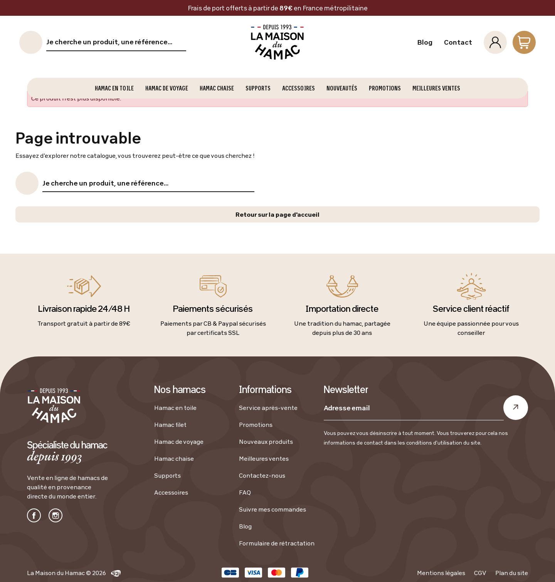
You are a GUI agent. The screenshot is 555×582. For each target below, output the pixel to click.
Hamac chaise (174, 458)
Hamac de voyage (179, 441)
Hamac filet (170, 424)
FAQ (245, 492)
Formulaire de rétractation (276, 543)
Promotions (255, 424)
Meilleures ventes (264, 458)
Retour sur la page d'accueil (277, 214)
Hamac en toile (175, 407)
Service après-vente (268, 407)
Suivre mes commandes (272, 509)
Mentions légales (441, 572)
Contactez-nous (262, 475)
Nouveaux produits (266, 441)
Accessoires (171, 492)
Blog (424, 42)
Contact (458, 42)
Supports (167, 475)
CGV (480, 572)
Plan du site (511, 572)
